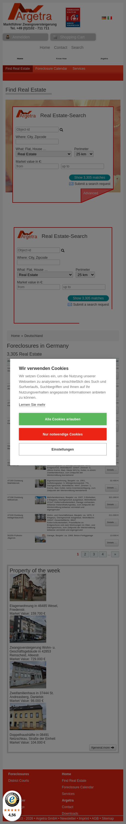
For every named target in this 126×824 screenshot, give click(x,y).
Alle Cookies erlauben (63, 419)
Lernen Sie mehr (32, 404)
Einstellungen (62, 449)
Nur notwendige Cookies (63, 434)
